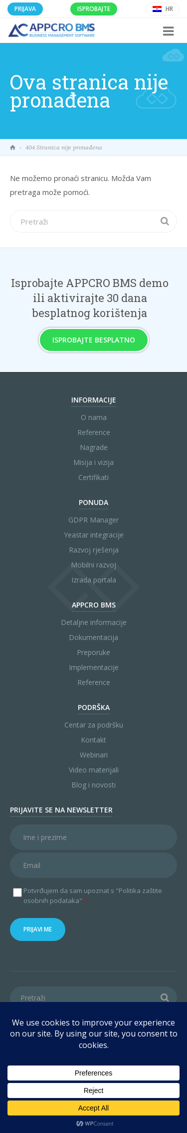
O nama (94, 417)
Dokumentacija (93, 637)
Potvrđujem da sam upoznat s (92, 895)
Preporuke (93, 652)
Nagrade (94, 447)
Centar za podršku (93, 725)
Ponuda (93, 502)
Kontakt (93, 739)
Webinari (94, 755)
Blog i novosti (93, 785)
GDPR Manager (93, 519)
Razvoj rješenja (94, 549)
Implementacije (94, 667)
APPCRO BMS (94, 605)
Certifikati (93, 477)
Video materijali (94, 769)
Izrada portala (93, 579)
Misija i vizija (93, 462)
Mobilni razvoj (93, 565)
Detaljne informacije (94, 622)
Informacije (93, 399)
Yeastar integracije (94, 535)
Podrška (94, 707)
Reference (93, 432)
